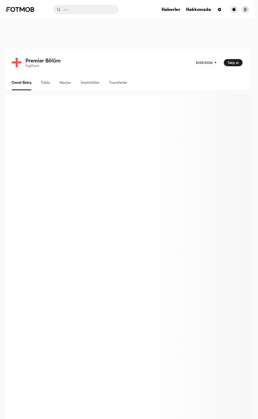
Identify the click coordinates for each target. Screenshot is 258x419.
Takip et (233, 63)
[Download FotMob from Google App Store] (245, 9)
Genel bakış (21, 82)
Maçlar (65, 82)
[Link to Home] (23, 9)
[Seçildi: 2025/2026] (206, 62)
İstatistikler (90, 82)
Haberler (171, 9)
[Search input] (86, 9)
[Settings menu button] (219, 9)
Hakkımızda (198, 9)
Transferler (118, 82)
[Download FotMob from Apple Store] (234, 9)
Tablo (45, 82)
